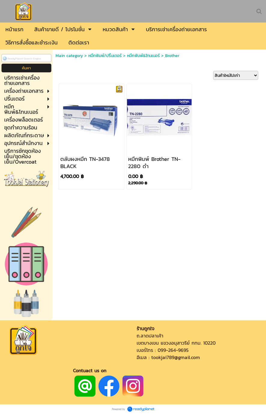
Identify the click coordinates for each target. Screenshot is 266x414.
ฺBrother (172, 56)
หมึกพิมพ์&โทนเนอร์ (143, 56)
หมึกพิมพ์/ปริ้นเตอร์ (105, 56)
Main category (69, 56)
